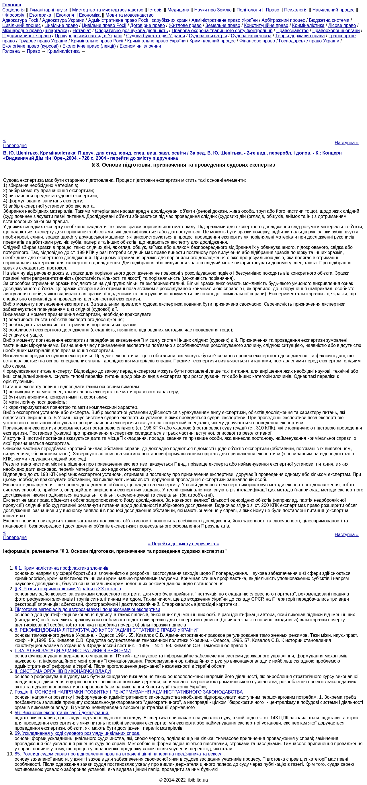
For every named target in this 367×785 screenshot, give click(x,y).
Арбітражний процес (283, 20)
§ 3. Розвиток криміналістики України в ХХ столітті (68, 588)
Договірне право (147, 25)
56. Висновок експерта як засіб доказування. (62, 712)
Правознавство (292, 30)
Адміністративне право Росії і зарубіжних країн (138, 20)
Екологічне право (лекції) (89, 46)
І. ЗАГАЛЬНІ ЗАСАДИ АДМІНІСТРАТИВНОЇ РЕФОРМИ (73, 650)
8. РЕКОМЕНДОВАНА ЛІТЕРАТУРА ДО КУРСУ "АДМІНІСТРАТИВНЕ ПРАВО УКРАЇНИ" (106, 630)
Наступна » (347, 142)
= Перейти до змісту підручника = (183, 543)
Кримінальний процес (213, 40)
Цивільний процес (21, 25)
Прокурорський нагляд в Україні (88, 35)
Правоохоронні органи (336, 30)
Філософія (13, 15)
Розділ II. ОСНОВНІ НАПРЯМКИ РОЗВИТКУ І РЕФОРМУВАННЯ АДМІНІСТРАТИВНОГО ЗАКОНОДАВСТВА (129, 692)
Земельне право (222, 25)
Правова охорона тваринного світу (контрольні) (222, 30)
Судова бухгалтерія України (155, 35)
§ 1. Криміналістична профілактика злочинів (61, 568)
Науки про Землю (212, 9)
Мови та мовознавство (130, 15)
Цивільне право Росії (104, 25)
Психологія (295, 9)
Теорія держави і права (300, 35)
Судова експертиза (251, 35)
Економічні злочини (140, 46)
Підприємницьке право (26, 35)
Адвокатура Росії (20, 20)
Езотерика (40, 15)
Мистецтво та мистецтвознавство (107, 9)
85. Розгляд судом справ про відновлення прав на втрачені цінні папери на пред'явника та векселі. (120, 753)
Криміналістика (308, 25)
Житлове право (185, 25)
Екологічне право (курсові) (30, 46)
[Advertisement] (183, 94)
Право (272, 9)
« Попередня (15, 143)
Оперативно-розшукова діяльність (131, 30)
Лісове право (342, 25)
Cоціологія (13, 9)
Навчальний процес (334, 9)
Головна (11, 51)
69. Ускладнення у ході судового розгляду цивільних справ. (77, 733)
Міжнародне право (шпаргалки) (35, 30)
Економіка (90, 15)
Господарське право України (309, 40)
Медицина (178, 9)
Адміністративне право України (225, 20)
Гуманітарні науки (48, 9)
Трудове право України (43, 40)
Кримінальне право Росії (97, 40)
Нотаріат (82, 30)
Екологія (65, 15)
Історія (155, 9)
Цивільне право (61, 25)
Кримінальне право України (156, 40)
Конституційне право (266, 25)
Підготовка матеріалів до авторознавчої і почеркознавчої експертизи (87, 609)
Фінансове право (257, 40)
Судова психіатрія (208, 35)
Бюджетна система (329, 20)
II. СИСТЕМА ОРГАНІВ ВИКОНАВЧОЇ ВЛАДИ (63, 671)
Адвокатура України (63, 20)
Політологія (249, 9)
